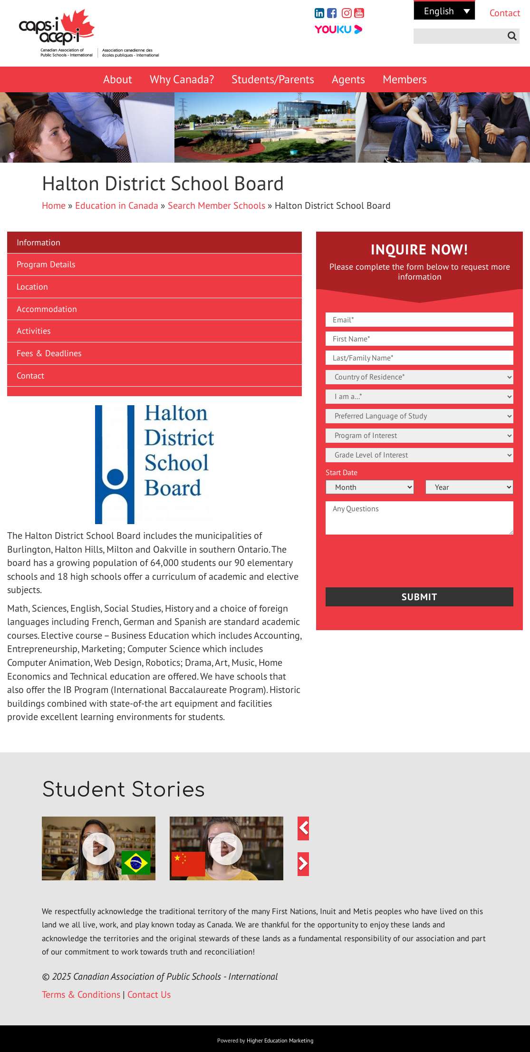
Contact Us (149, 994)
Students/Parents (272, 79)
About (117, 79)
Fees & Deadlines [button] (49, 353)
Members (405, 79)
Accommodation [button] (47, 308)
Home (54, 205)
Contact (501, 13)
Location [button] (32, 286)
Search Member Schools (216, 205)
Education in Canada (116, 205)
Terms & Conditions (81, 994)
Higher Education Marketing (280, 1040)
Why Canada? (182, 79)
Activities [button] (34, 330)
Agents (348, 79)
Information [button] (38, 242)
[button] (154, 391)
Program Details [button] (46, 264)
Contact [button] (30, 375)
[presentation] (381, 558)
